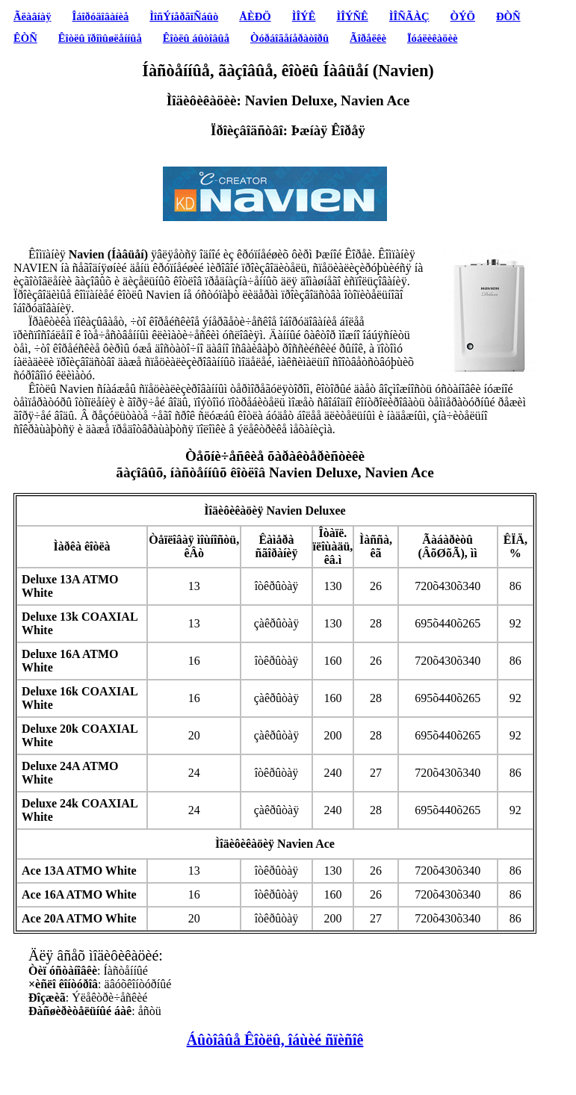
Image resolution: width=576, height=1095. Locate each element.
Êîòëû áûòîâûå (196, 38)
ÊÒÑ (25, 38)
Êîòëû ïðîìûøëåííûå (100, 38)
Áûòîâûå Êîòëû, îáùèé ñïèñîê (275, 1040)
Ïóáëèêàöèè (432, 38)
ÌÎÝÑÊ (352, 16)
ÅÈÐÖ (254, 16)
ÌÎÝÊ (304, 16)
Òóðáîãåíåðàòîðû (289, 38)
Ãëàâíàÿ (32, 16)
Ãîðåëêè (368, 38)
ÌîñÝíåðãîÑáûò (183, 16)
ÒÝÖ (462, 16)
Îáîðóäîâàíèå (100, 16)
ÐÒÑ (508, 16)
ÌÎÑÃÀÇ (409, 16)
